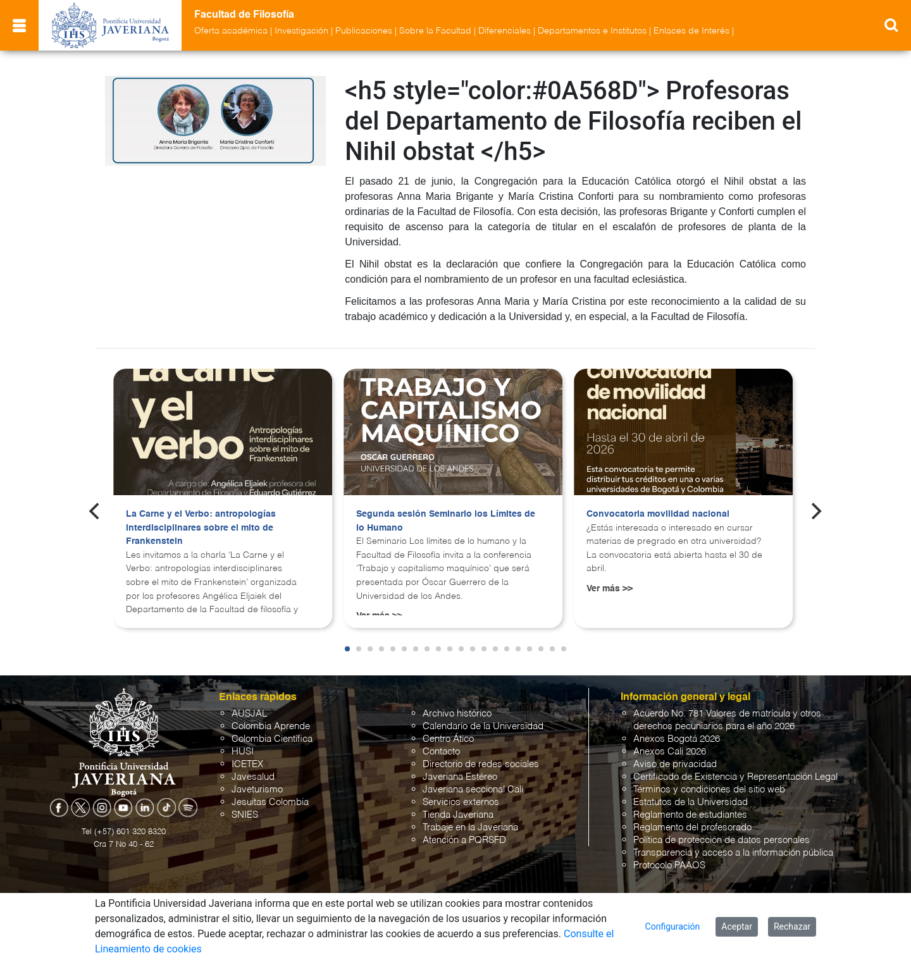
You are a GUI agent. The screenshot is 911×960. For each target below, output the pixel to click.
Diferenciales (504, 31)
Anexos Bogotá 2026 (676, 739)
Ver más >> (609, 588)
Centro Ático (448, 739)
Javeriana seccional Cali (473, 789)
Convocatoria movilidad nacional (657, 514)
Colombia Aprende (271, 726)
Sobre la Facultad (435, 31)
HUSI (243, 751)
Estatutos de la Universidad (690, 802)
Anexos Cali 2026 (669, 751)
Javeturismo (257, 789)
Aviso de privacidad (675, 764)
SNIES (245, 815)
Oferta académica (231, 31)
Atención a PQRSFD (464, 840)
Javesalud (253, 777)
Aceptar (736, 926)
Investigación (301, 31)
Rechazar (792, 926)
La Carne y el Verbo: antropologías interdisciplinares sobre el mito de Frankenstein (201, 528)
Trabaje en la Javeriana (470, 827)
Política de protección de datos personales (721, 840)
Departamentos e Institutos (592, 31)
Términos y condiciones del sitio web (709, 789)
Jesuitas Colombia (270, 802)
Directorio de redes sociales (481, 764)
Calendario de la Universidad (483, 726)
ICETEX (247, 764)
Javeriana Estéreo (460, 777)
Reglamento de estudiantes (690, 815)
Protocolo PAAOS (669, 865)
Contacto (441, 751)
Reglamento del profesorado (692, 827)
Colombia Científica (272, 739)
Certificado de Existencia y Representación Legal (735, 777)
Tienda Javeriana (458, 815)
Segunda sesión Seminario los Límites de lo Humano (445, 521)
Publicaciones (363, 31)
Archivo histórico (457, 713)
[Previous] (95, 511)
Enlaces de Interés (691, 31)
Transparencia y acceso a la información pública (733, 853)
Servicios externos (461, 802)
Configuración (672, 926)
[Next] (815, 511)
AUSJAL (249, 713)
